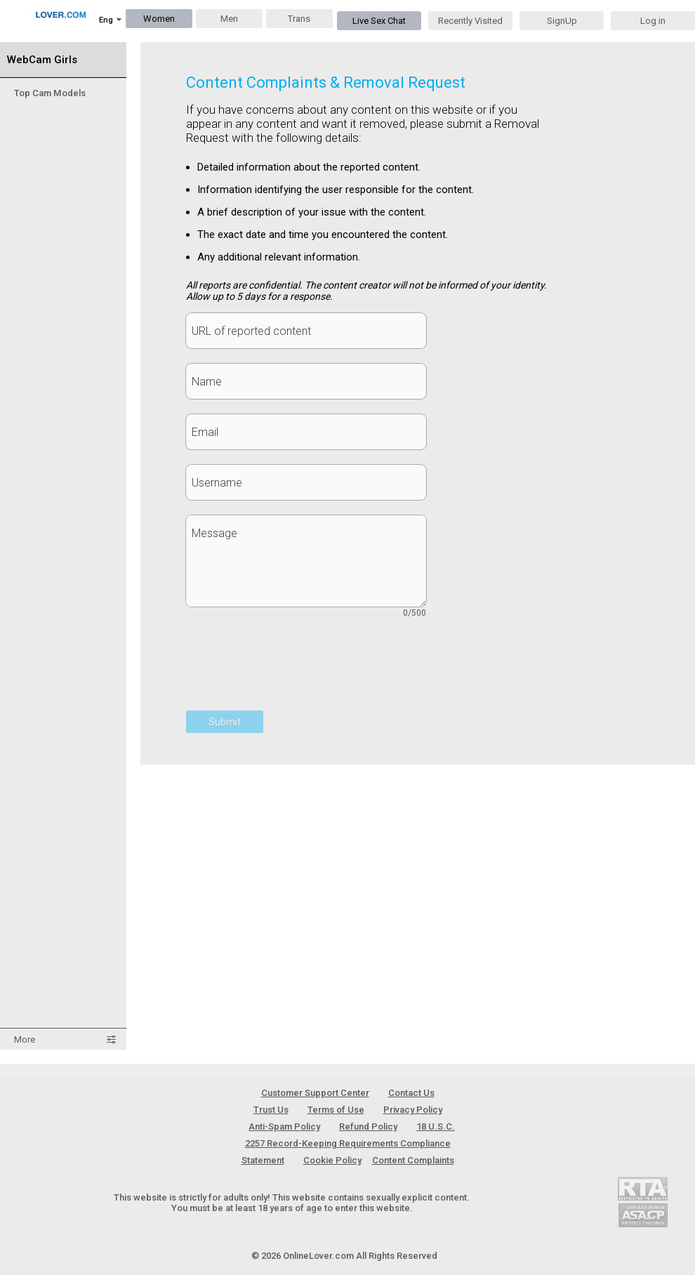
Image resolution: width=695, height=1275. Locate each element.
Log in (653, 20)
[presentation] (292, 672)
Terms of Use (335, 1109)
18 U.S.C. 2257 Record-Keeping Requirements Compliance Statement (348, 1143)
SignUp (562, 20)
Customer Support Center (315, 1093)
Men (229, 18)
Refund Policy (368, 1126)
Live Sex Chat (379, 20)
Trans (299, 18)
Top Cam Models (50, 93)
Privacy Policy (412, 1109)
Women (159, 18)
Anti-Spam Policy (284, 1126)
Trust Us (271, 1109)
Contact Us (411, 1093)
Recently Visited (470, 20)
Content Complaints (413, 1160)
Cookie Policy (332, 1160)
